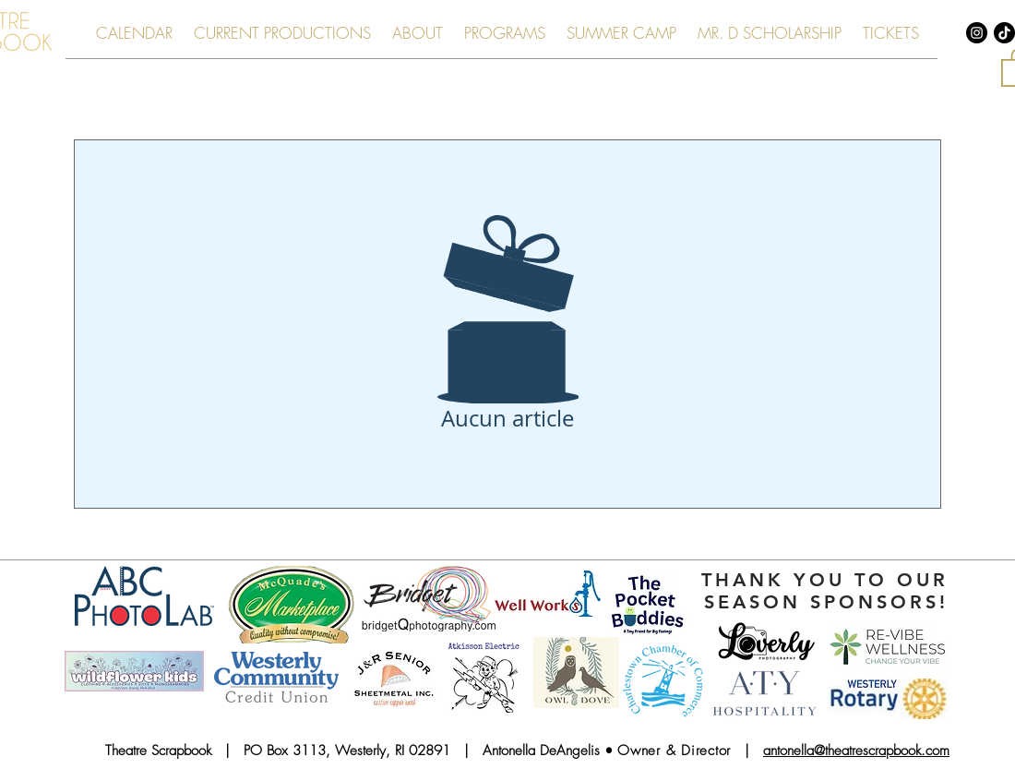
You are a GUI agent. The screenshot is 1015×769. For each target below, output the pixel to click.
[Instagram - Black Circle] (976, 32)
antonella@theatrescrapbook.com (856, 750)
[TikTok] (1004, 32)
